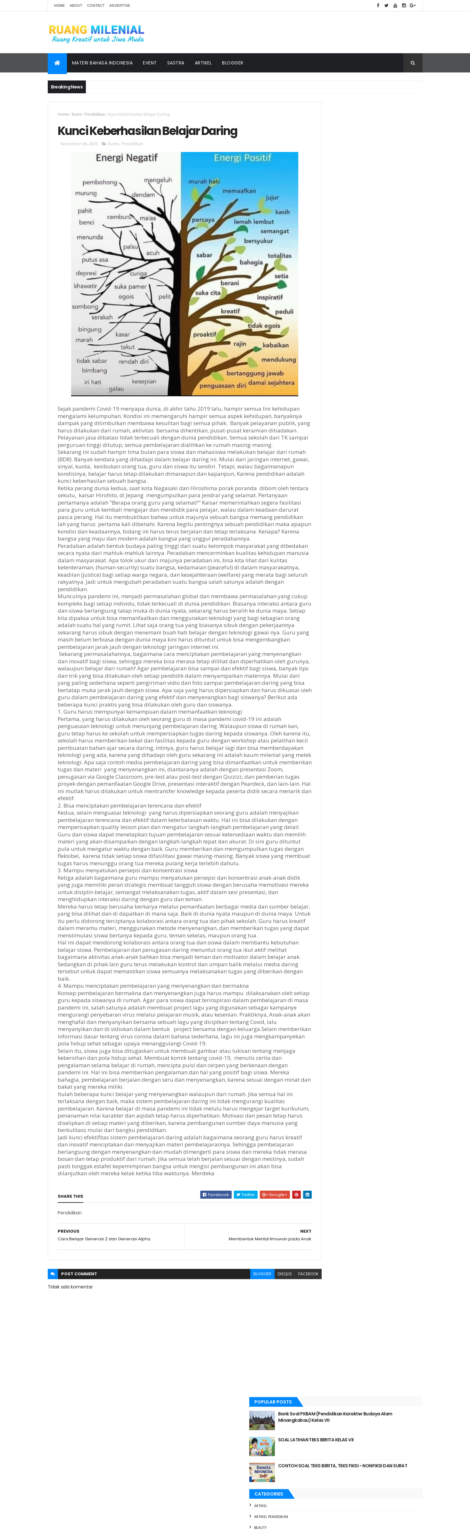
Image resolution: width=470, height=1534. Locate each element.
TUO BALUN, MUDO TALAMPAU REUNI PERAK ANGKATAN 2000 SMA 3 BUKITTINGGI (373, 979)
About (76, 5)
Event (150, 63)
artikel (317, 210)
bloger (318, 243)
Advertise (120, 5)
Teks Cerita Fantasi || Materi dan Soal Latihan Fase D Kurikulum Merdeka (375, 1016)
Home (59, 5)
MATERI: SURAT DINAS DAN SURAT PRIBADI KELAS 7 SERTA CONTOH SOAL (362, 554)
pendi (316, 319)
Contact (95, 5)
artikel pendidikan (328, 221)
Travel (317, 362)
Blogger (232, 63)
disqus (257, 1355)
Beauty (317, 232)
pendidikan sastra (328, 340)
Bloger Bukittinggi (329, 253)
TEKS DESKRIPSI (351, 832)
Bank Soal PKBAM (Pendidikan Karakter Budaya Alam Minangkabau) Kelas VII (377, 121)
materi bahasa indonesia (334, 308)
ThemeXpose (83, 1525)
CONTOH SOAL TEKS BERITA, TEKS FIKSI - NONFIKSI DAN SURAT (377, 173)
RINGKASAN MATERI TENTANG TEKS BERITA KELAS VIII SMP (371, 941)
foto (316, 297)
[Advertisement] (364, 493)
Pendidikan (95, 114)
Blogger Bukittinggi (330, 275)
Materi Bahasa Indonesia (102, 63)
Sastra (176, 63)
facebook (280, 1355)
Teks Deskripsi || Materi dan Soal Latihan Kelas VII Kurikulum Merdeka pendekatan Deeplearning (378, 904)
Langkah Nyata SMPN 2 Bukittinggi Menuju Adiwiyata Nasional (372, 867)
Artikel (203, 63)
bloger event (323, 264)
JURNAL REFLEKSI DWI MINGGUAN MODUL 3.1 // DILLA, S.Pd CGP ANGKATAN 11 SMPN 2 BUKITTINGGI (378, 1053)
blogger (234, 1355)
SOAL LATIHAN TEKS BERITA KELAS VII (373, 144)
